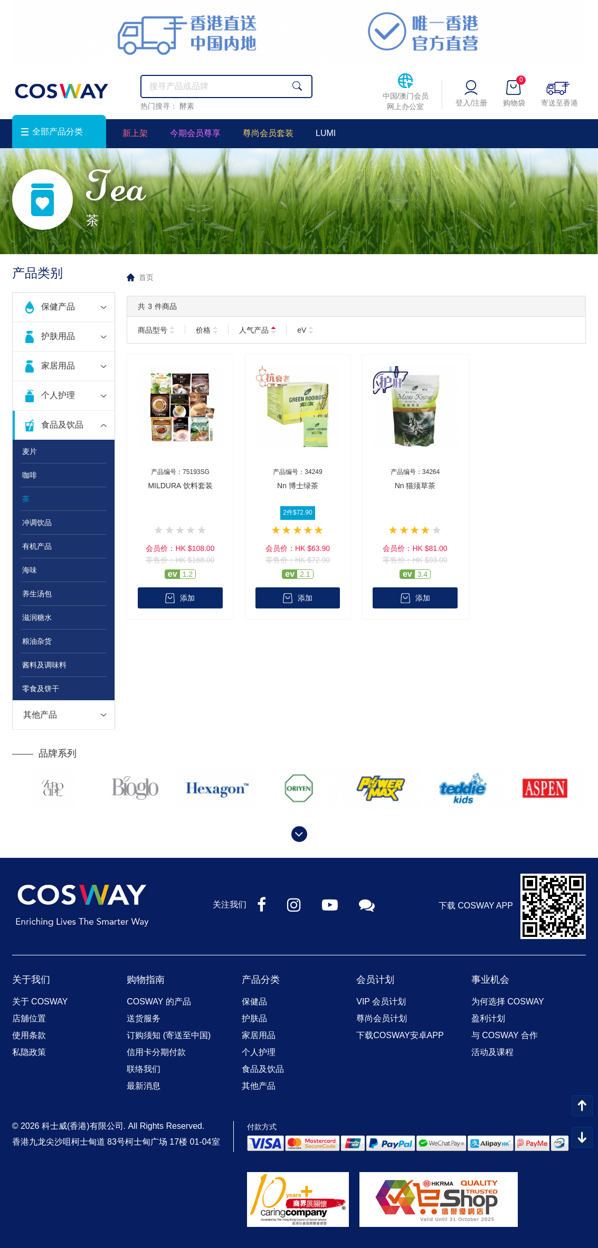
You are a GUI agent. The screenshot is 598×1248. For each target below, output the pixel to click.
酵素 (186, 106)
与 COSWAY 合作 (504, 1035)
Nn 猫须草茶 (415, 485)
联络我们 (143, 1069)
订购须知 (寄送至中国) (169, 1035)
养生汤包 (37, 593)
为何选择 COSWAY (507, 1001)
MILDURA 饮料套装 (180, 485)
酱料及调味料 (44, 665)
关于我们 (31, 979)
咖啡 (29, 475)
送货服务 (143, 1018)
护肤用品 (58, 336)
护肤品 (254, 1018)
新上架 (135, 133)
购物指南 (146, 979)
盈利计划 (488, 1018)
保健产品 (58, 306)
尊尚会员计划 (381, 1018)
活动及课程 (492, 1052)
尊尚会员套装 (268, 133)
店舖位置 (29, 1018)
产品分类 (261, 979)
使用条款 (29, 1035)
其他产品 (40, 714)
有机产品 (37, 546)
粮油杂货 (37, 641)
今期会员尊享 (195, 133)
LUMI (326, 133)
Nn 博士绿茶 (297, 485)
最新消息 (143, 1085)
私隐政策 (29, 1052)
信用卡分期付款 (156, 1052)
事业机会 (490, 979)
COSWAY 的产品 (159, 1001)
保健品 (254, 1001)
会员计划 (375, 979)
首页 (146, 277)
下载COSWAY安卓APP (399, 1035)
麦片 (29, 451)
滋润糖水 (37, 617)
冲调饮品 (37, 522)
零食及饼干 (40, 688)
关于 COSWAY (40, 1001)
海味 (29, 570)
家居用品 (58, 365)
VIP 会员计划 (381, 1001)
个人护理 (58, 395)
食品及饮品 (62, 424)
